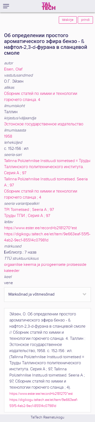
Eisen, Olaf (13, 69)
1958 (8, 136)
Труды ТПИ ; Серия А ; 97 (27, 215)
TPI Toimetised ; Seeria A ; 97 (29, 209)
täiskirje (67, 20)
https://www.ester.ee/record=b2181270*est (40, 228)
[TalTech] (49, 6)
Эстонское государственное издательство (43, 124)
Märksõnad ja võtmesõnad (31, 294)
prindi (85, 20)
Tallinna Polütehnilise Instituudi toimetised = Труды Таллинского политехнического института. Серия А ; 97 (47, 167)
